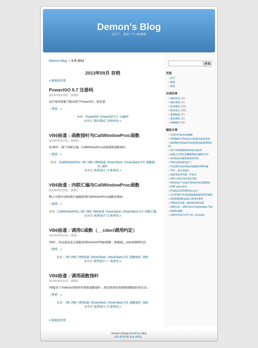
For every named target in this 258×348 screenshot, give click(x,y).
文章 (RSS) (120, 336)
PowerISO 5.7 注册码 (71, 89)
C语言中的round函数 (181, 134)
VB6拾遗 (100, 162)
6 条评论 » (114, 306)
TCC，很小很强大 (180, 170)
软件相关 (175, 106)
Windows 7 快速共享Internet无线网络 (190, 182)
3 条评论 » (114, 170)
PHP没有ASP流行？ (181, 162)
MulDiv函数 (176, 211)
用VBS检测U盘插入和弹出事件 (186, 198)
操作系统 (175, 102)
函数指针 (135, 257)
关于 (172, 78)
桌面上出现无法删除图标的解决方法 (189, 154)
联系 (172, 86)
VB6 (90, 162)
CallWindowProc (69, 162)
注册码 (124, 116)
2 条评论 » (114, 215)
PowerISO (92, 116)
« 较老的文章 (57, 80)
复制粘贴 (175, 114)
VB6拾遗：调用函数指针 (74, 275)
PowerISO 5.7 (109, 116)
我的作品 (175, 98)
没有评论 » (114, 120)
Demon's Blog (129, 26)
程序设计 (99, 170)
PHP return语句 (178, 186)
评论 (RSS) (136, 336)
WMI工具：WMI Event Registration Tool (191, 207)
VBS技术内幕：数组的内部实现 (187, 203)
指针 (105, 166)
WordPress (135, 333)
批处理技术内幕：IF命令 (183, 174)
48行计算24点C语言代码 (183, 178)
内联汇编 (150, 211)
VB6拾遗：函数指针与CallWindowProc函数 (94, 135)
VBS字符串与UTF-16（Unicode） (188, 215)
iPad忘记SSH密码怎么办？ (184, 190)
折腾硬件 (175, 122)
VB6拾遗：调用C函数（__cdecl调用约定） (93, 230)
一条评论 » (114, 261)
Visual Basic (115, 162)
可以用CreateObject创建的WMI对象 (189, 166)
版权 (172, 82)
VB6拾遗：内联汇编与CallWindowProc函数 (94, 184)
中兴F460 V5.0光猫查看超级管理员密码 (191, 194)
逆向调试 (99, 120)
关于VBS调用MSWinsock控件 (186, 150)
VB (84, 162)
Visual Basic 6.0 (134, 162)
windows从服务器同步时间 (184, 158)
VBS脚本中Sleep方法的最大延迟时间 (190, 138)
